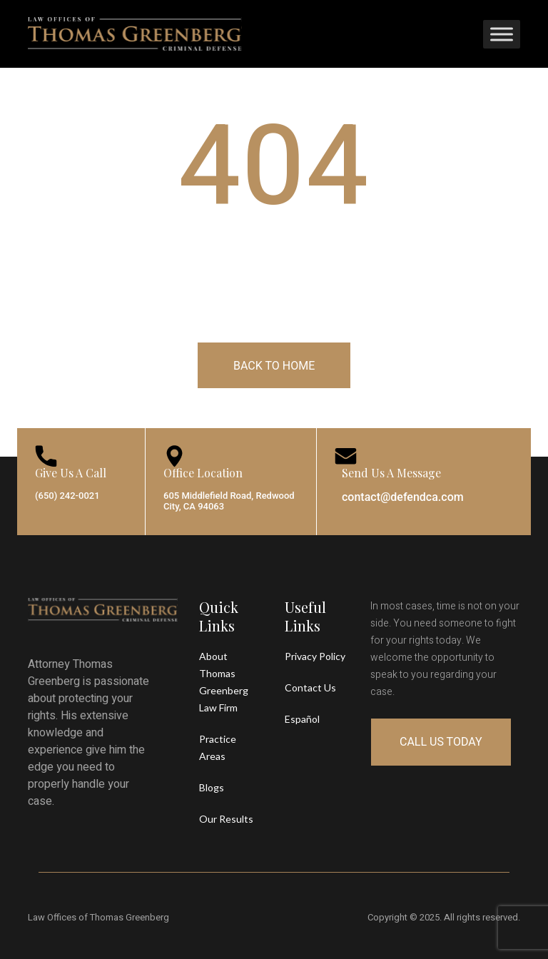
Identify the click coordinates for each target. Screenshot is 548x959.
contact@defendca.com (403, 497)
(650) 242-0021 (67, 495)
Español (302, 719)
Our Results (226, 819)
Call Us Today (441, 742)
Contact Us (310, 687)
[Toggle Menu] (501, 34)
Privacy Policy (315, 656)
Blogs (211, 787)
